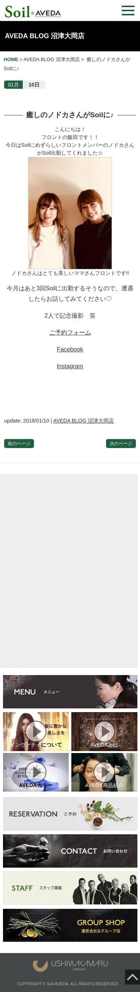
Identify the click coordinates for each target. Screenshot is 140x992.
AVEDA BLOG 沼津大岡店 (44, 36)
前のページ (19, 443)
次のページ (121, 443)
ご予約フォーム (70, 332)
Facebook (70, 349)
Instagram (70, 366)
